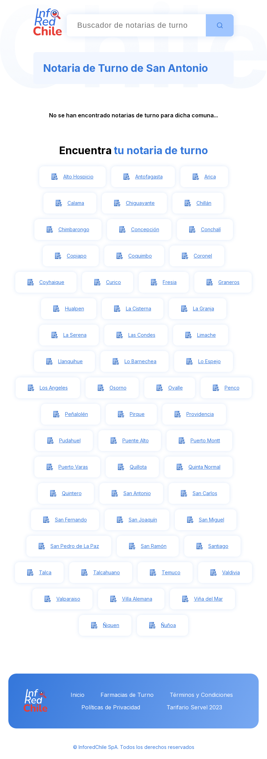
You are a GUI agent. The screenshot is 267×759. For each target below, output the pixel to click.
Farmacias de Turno (127, 694)
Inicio (77, 694)
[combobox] (136, 25)
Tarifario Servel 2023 (194, 707)
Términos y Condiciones (201, 694)
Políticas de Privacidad (110, 707)
